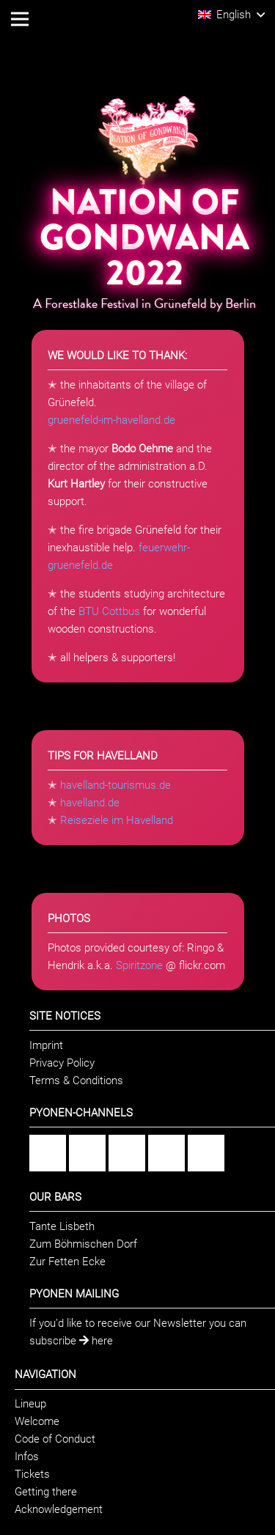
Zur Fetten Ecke (67, 1261)
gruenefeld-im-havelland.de (111, 420)
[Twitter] (206, 1153)
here (96, 1340)
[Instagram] (87, 1153)
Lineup (30, 1403)
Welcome (37, 1421)
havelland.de (90, 802)
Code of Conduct (55, 1439)
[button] (231, 15)
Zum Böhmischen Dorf (83, 1244)
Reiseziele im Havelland (116, 820)
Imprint (46, 1045)
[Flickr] (127, 1153)
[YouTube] (166, 1153)
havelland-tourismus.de (115, 785)
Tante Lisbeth (62, 1226)
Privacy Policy (62, 1063)
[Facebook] (47, 1153)
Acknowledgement (59, 1509)
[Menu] (19, 19)
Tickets (32, 1474)
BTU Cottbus (109, 611)
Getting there (46, 1491)
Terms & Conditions (76, 1080)
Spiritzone (139, 965)
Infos (27, 1456)
